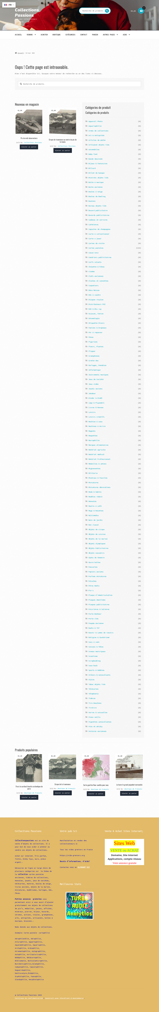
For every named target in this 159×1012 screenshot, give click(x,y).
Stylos (92, 680)
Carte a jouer (95, 239)
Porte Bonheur (95, 614)
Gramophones (94, 356)
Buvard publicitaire (98, 210)
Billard (92, 168)
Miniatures (93, 482)
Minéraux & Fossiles (98, 478)
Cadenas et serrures (98, 220)
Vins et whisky (95, 726)
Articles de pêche (97, 140)
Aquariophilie (95, 126)
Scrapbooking (94, 661)
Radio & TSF (94, 628)
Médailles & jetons (97, 464)
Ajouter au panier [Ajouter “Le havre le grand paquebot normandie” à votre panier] (129, 793)
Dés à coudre (94, 295)
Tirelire (93, 708)
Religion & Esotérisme (99, 637)
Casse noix (93, 253)
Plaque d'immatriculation (100, 595)
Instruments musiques (98, 375)
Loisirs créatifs (96, 417)
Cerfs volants (95, 262)
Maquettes (93, 436)
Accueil (18, 35)
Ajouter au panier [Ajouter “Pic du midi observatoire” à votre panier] (28, 147)
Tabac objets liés (97, 684)
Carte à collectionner (99, 234)
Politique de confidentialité (29, 998)
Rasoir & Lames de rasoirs (101, 633)
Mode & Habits (95, 492)
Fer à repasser (95, 332)
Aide (125, 35)
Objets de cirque (96, 529)
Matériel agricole (97, 450)
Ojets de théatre (96, 558)
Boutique (57, 35)
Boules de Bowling (97, 196)
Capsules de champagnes (99, 229)
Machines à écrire (97, 426)
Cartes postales (96, 248)
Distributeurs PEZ (97, 304)
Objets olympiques (97, 544)
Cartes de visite (96, 243)
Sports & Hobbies (96, 670)
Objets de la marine (98, 539)
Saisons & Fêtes (96, 647)
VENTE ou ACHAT (124, 850)
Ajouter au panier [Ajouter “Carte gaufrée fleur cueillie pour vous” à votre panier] (95, 794)
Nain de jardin (95, 520)
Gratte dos (93, 361)
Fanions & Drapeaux (97, 328)
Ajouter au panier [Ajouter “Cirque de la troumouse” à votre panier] (62, 793)
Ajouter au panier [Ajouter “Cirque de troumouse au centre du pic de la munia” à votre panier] (62, 150)
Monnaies (93, 501)
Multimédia (93, 515)
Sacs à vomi (94, 642)
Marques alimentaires (98, 445)
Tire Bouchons (95, 703)
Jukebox (92, 393)
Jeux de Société (96, 379)
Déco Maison (94, 290)
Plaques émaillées (97, 600)
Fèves (91, 337)
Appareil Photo (95, 121)
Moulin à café (95, 506)
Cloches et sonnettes (98, 281)
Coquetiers (93, 285)
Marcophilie (94, 440)
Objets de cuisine (97, 534)
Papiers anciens (96, 572)
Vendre (30, 35)
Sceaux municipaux (97, 651)
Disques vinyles (96, 300)
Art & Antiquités (96, 135)
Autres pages (109, 35)
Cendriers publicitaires (100, 257)
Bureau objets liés (97, 206)
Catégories (70, 35)
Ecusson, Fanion (96, 314)
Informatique (94, 370)
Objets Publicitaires (98, 548)
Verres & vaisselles (98, 712)
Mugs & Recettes (96, 511)
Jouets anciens (95, 389)
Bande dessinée (95, 159)
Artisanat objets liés (99, 145)
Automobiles (94, 149)
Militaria (93, 473)
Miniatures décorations (99, 487)
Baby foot (93, 154)
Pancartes (93, 567)
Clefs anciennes (96, 276)
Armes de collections (98, 131)
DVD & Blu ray (95, 309)
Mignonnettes (94, 468)
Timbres (92, 698)
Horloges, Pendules (97, 365)
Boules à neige (95, 192)
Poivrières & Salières (99, 609)
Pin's (91, 590)
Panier (95, 35)
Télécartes (93, 689)
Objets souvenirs (96, 553)
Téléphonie (93, 694)
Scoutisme (93, 656)
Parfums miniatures (97, 576)
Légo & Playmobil (96, 403)
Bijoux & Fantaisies (98, 163)
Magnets (92, 431)
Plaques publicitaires (99, 604)
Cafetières (93, 225)
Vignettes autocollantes (100, 722)
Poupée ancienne (96, 623)
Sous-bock (93, 665)
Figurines (93, 342)
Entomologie (94, 318)
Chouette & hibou (96, 267)
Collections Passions (27, 12)
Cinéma (92, 271)
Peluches (93, 581)
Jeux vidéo (93, 384)
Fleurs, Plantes (96, 346)
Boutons (92, 201)
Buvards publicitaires (99, 215)
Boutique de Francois (33, 793)
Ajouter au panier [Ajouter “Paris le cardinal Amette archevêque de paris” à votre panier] (29, 797)
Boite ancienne (95, 187)
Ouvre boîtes (94, 562)
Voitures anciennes (97, 731)
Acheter (44, 35)
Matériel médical (96, 454)
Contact (83, 35)
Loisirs (92, 412)
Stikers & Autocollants (99, 675)
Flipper (92, 351)
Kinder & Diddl (95, 398)
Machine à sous (95, 422)
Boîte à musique (96, 182)
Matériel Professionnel (99, 459)
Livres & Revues (96, 407)
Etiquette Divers (96, 323)
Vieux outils (94, 717)
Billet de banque (96, 173)
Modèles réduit (95, 497)
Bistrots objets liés (98, 178)
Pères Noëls (94, 586)
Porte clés (93, 619)
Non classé (93, 525)
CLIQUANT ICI (84, 867)
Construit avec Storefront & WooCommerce (64, 998)
